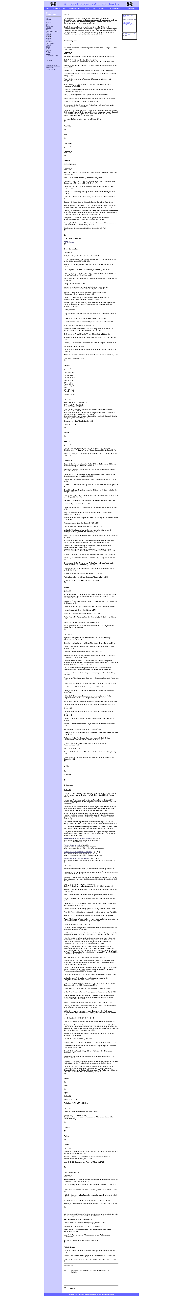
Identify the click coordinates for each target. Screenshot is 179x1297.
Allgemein (49, 19)
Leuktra (48, 40)
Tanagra (48, 50)
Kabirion (48, 38)
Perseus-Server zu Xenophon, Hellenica (77, 858)
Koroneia (49, 60)
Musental (49, 42)
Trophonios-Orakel (52, 55)
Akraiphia (49, 22)
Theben (48, 52)
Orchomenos (50, 43)
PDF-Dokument (69, 242)
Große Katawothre (52, 31)
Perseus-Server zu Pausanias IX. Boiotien (77, 852)
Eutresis (48, 28)
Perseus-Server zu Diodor (72, 845)
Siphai (48, 48)
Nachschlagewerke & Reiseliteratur (53, 66)
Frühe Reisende (51, 69)
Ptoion (48, 47)
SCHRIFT (125, 35)
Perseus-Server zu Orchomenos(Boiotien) (77, 838)
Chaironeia (49, 26)
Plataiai (48, 45)
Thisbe (48, 54)
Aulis (47, 24)
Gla (47, 29)
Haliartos (49, 33)
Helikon (48, 35)
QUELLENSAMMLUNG (129, 19)
